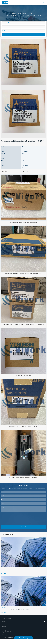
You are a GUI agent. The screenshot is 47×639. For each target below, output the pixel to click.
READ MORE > (4, 573)
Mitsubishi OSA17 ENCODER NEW (23, 375)
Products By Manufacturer (14, 15)
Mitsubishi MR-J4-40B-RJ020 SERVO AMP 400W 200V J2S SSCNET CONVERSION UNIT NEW (23, 273)
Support (3, 623)
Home (7, 15)
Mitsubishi (22, 15)
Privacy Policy (9, 637)
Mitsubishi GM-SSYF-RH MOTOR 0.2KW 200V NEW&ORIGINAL (23, 222)
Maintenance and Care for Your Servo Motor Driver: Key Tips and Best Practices (16, 609)
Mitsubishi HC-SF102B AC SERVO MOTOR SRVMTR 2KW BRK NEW (23, 426)
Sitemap (5, 637)
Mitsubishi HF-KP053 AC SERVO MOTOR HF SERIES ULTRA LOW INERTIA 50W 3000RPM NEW (23, 324)
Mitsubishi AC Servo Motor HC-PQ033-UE (33, 15)
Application (4, 626)
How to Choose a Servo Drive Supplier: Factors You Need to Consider (14, 571)
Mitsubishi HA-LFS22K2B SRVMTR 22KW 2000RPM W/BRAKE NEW (23, 477)
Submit (23, 527)
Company (4, 621)
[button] (23, 136)
